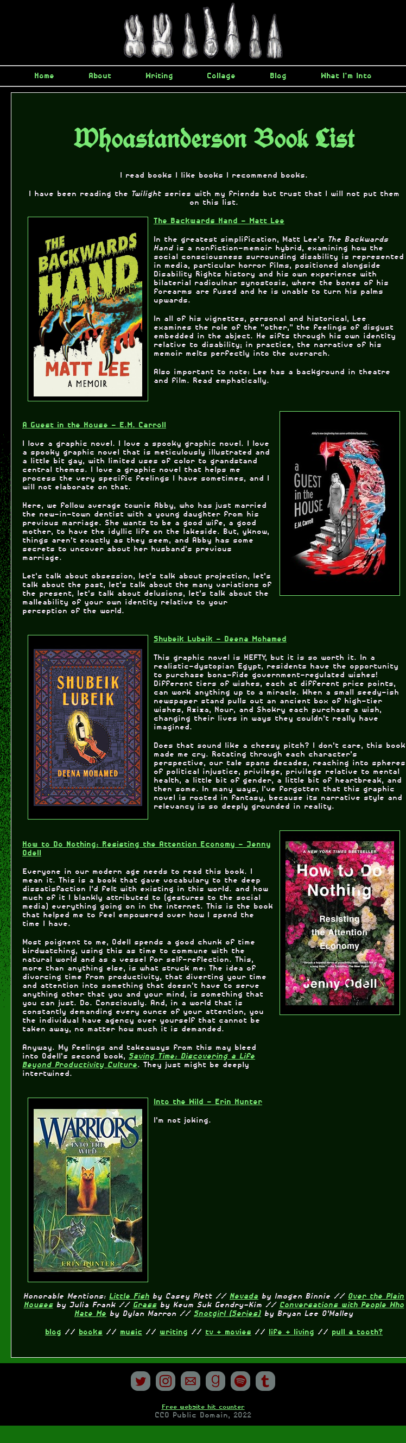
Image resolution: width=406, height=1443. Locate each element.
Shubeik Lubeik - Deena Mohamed (220, 639)
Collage (221, 76)
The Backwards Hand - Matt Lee (219, 221)
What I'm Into (346, 76)
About (99, 76)
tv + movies (228, 1332)
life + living (291, 1332)
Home (44, 76)
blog (53, 1332)
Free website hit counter (203, 1406)
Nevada (244, 1296)
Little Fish (129, 1296)
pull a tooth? (357, 1332)
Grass (145, 1305)
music (131, 1332)
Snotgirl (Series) (227, 1313)
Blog (278, 76)
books (91, 1332)
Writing (159, 76)
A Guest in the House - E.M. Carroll (94, 425)
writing (174, 1332)
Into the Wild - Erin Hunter (208, 1102)
